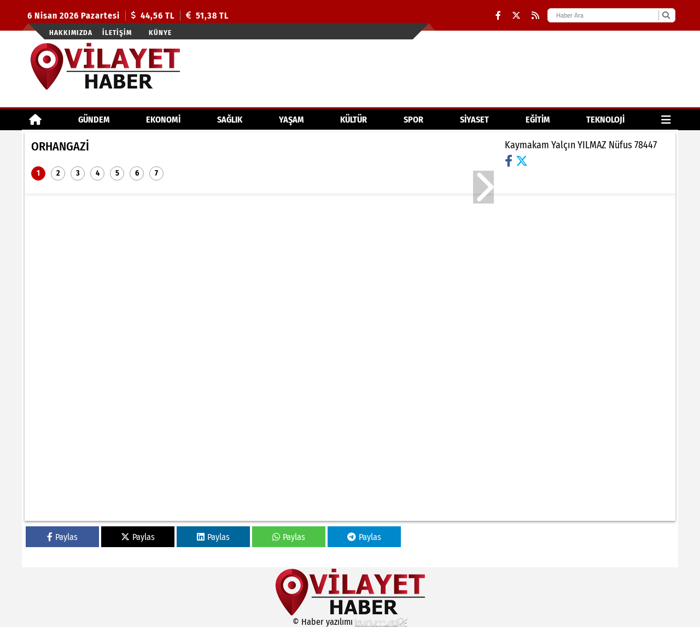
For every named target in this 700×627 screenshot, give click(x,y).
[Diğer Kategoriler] (666, 119)
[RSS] (535, 15)
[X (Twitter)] (516, 15)
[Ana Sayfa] (35, 119)
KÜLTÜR (353, 119)
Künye (160, 32)
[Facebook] (498, 15)
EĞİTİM (538, 119)
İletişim (117, 32)
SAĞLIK (229, 119)
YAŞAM (291, 119)
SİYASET (474, 119)
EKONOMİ (163, 119)
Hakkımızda (70, 32)
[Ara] (665, 15)
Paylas (62, 537)
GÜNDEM (94, 119)
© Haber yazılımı (350, 622)
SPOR (413, 119)
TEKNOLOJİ (605, 119)
